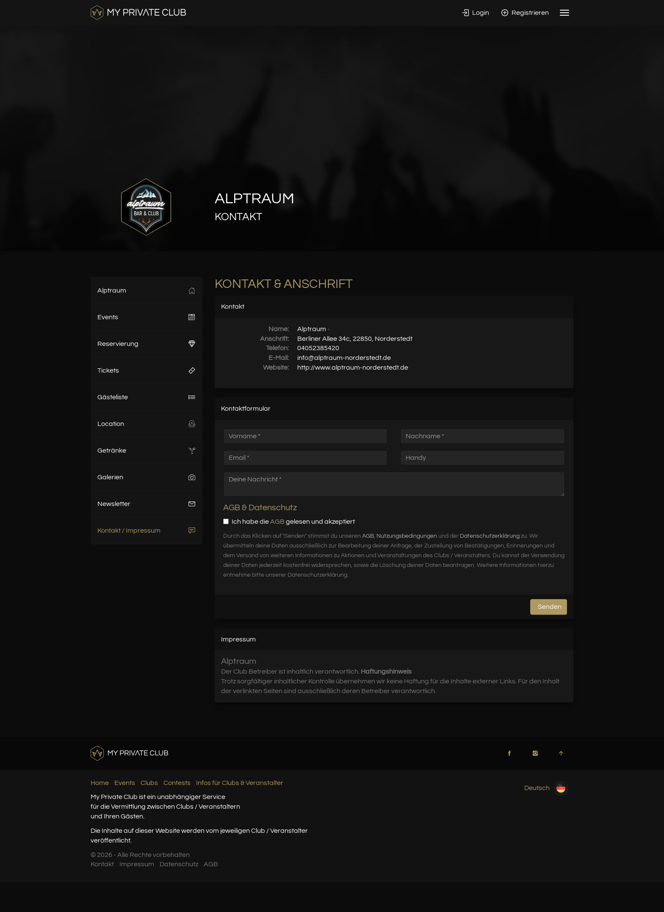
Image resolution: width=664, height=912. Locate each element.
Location (146, 423)
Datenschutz (179, 864)
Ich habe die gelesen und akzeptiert (289, 521)
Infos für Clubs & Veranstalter (239, 782)
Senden (550, 606)
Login (475, 12)
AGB (277, 521)
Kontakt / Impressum (146, 530)
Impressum (136, 864)
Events (146, 317)
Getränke (146, 450)
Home (100, 782)
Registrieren (525, 12)
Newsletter (146, 504)
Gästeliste (146, 397)
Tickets (146, 370)
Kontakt (102, 864)
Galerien (146, 477)
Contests (177, 782)
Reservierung (146, 343)
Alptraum (146, 290)
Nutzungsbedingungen (406, 536)
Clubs (149, 782)
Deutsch (546, 788)
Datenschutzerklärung (490, 536)
